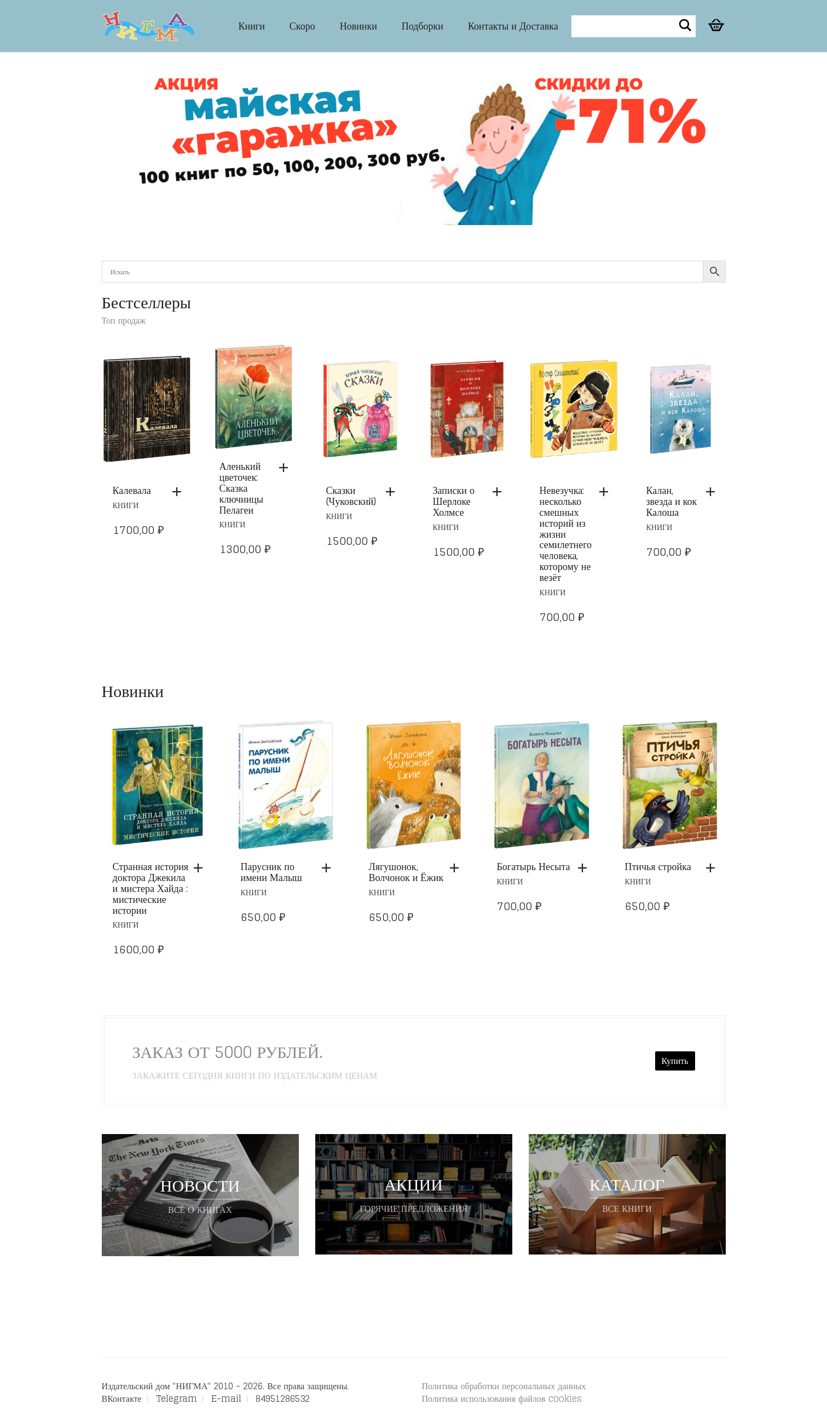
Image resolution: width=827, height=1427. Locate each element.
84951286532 (283, 1398)
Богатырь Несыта (533, 866)
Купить (675, 1060)
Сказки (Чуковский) (351, 495)
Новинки (358, 25)
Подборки (422, 25)
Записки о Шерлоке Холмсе (454, 501)
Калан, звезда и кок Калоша (671, 501)
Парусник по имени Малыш (271, 872)
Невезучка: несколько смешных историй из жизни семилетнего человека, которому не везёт (566, 533)
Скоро (302, 25)
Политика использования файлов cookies (502, 1398)
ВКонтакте (122, 1398)
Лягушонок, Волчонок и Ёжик (406, 872)
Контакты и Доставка (513, 25)
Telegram (176, 1398)
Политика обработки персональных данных (504, 1386)
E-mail (226, 1398)
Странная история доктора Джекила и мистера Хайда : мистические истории (151, 888)
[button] (179, 492)
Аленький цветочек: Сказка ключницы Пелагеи (241, 487)
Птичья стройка (658, 866)
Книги (252, 25)
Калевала (132, 490)
